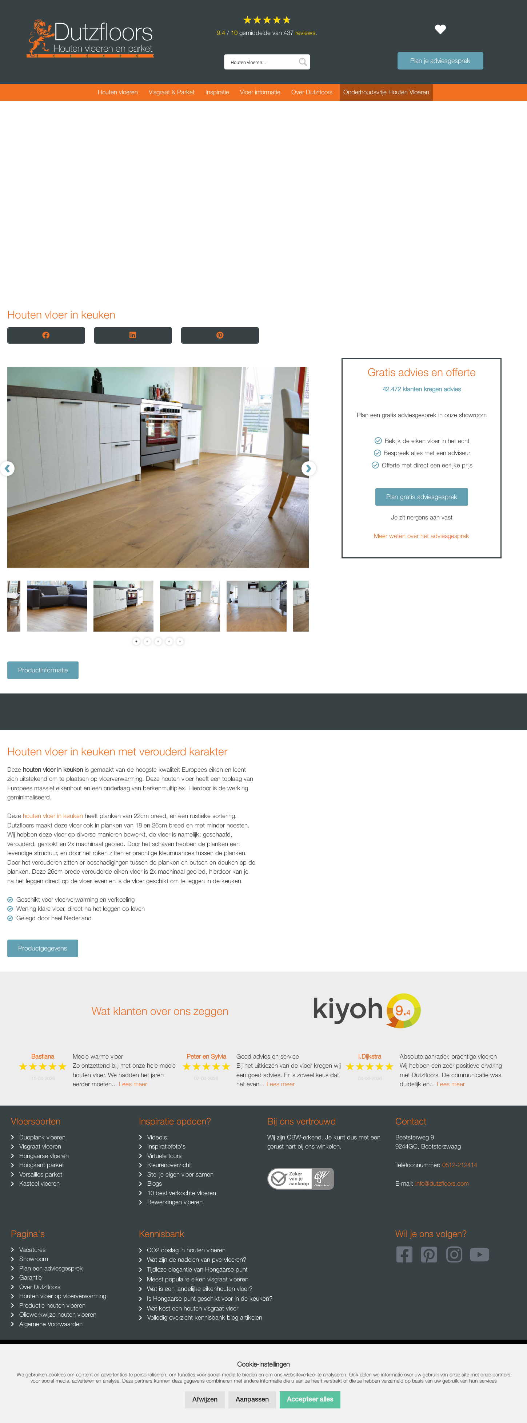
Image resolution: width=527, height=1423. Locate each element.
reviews (305, 32)
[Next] (309, 468)
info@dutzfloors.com (442, 1183)
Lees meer (133, 1084)
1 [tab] (136, 641)
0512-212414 (459, 1165)
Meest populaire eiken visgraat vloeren (196, 1279)
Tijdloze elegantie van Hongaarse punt (196, 1269)
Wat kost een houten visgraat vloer (191, 1308)
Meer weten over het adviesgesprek (421, 535)
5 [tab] (180, 641)
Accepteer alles (310, 1400)
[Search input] (262, 61)
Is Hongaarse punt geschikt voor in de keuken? (208, 1298)
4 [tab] (169, 641)
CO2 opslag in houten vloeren (185, 1250)
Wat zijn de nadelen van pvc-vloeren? (195, 1259)
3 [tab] (158, 641)
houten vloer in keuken (53, 815)
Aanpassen (252, 1400)
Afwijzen (204, 1400)
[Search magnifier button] (303, 62)
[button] (46, 335)
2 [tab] (147, 641)
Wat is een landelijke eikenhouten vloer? (198, 1288)
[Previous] (7, 468)
